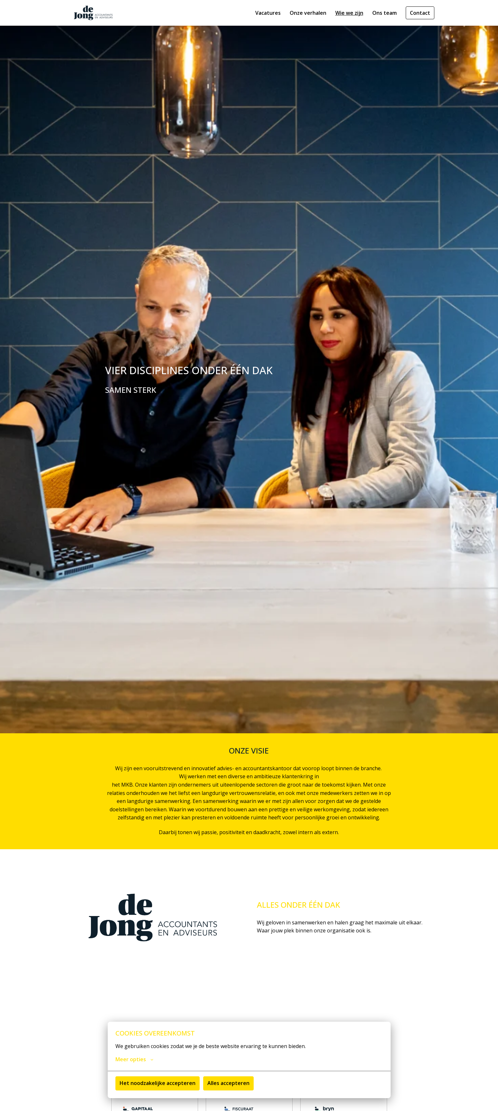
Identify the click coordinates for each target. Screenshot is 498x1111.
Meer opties (134, 1059)
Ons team (384, 12)
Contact (420, 12)
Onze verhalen (308, 12)
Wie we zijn (349, 12)
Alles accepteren (228, 1083)
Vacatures (268, 12)
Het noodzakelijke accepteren (157, 1083)
